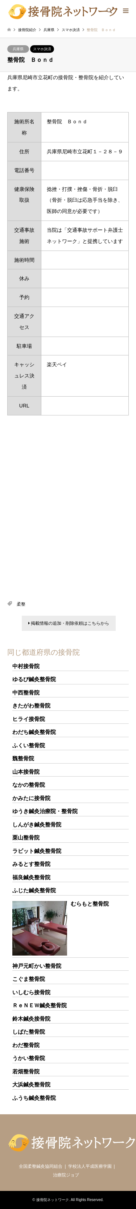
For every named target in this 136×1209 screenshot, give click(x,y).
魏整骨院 (23, 758)
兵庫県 (18, 49)
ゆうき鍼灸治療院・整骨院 (45, 811)
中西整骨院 (26, 692)
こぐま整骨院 (28, 979)
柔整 (21, 604)
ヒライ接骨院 (28, 719)
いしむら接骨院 (31, 992)
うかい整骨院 (28, 1058)
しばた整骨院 (28, 1032)
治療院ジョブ (66, 1175)
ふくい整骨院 (28, 745)
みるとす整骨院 (31, 864)
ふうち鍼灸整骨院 (34, 1098)
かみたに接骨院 (31, 798)
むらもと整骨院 (90, 904)
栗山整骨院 (26, 837)
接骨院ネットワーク (52, 1200)
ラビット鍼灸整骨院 (36, 851)
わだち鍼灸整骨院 (34, 732)
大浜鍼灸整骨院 (31, 1084)
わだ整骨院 (26, 1045)
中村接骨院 (26, 666)
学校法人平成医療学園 (90, 1166)
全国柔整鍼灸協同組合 (40, 1166)
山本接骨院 (26, 772)
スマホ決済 (42, 49)
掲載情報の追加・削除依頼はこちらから (68, 623)
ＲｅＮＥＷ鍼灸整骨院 (39, 1005)
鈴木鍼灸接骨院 (31, 1019)
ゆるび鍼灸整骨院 (34, 679)
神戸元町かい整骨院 (36, 966)
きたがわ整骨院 (31, 705)
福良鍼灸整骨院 (31, 877)
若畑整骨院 (26, 1071)
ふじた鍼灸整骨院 (34, 890)
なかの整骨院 (28, 785)
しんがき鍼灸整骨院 (36, 824)
